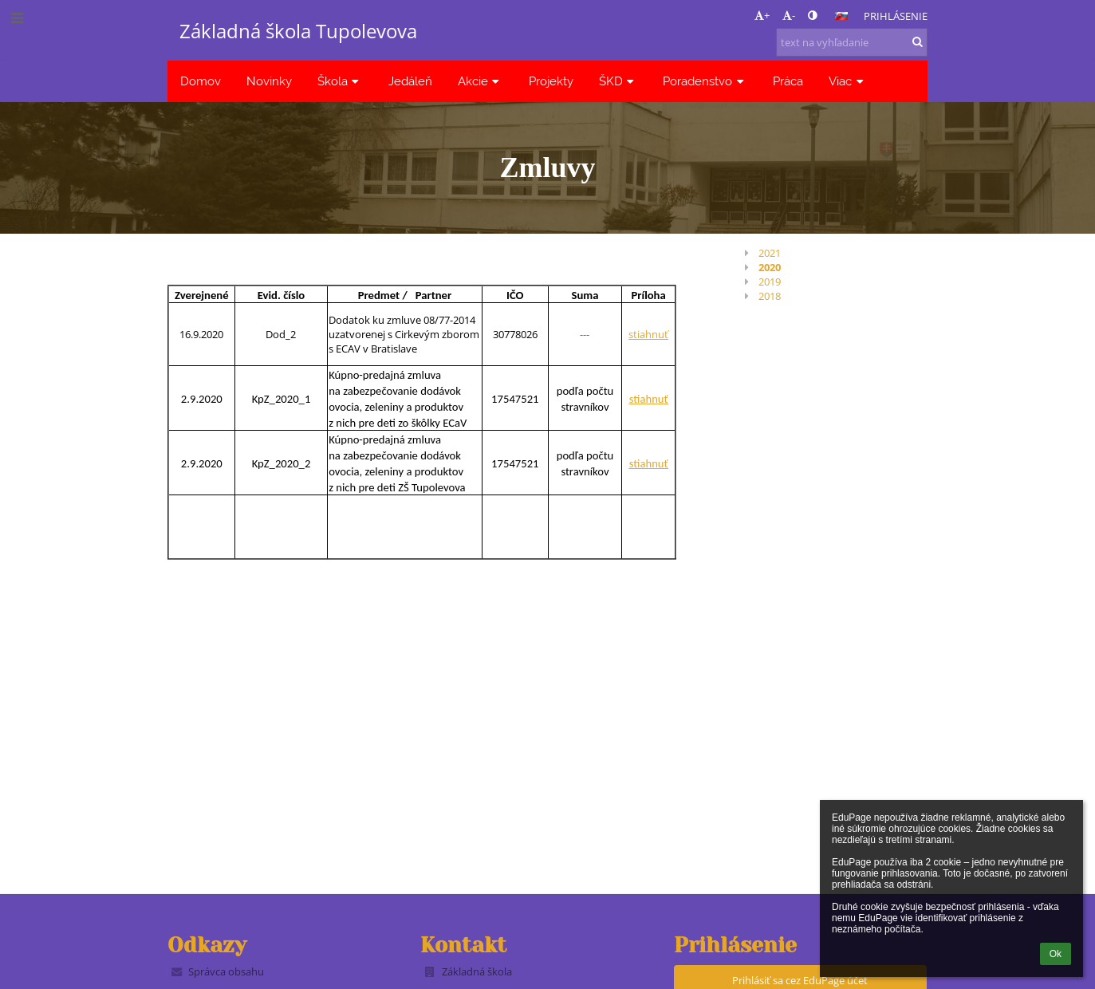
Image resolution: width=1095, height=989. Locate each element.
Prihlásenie (896, 16)
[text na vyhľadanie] (852, 42)
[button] (841, 16)
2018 (769, 296)
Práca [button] (788, 81)
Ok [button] (1056, 953)
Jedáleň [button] (410, 81)
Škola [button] (340, 81)
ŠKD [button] (618, 81)
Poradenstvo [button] (705, 81)
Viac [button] (848, 81)
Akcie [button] (480, 81)
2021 (769, 253)
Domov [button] (200, 81)
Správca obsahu (226, 971)
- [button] (788, 15)
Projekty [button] (551, 81)
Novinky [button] (269, 81)
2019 (769, 281)
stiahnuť (648, 334)
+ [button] (762, 15)
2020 (769, 267)
